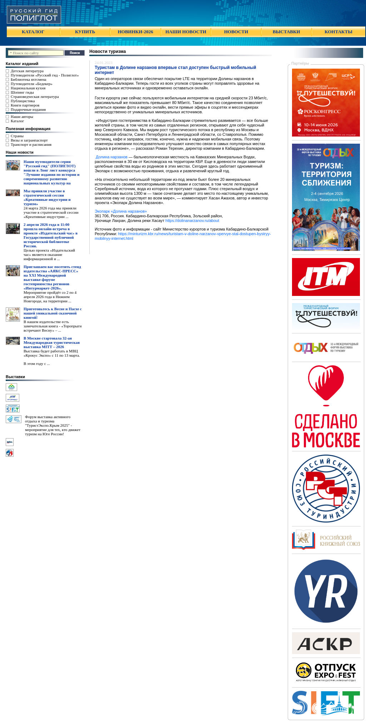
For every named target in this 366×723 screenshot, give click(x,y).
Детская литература (27, 71)
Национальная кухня (28, 88)
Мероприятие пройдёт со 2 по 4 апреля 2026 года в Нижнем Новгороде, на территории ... (50, 296)
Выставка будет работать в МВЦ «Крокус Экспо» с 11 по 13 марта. (52, 353)
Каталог (17, 121)
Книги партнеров (25, 105)
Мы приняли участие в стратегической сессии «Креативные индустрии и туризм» (47, 197)
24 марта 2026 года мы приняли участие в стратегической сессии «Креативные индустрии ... (51, 212)
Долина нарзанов (111, 157)
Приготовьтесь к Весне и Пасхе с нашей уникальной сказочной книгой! (53, 313)
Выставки (15, 377)
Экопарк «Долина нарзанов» (121, 211)
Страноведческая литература (35, 96)
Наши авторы (22, 116)
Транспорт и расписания (31, 144)
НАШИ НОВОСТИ (185, 31)
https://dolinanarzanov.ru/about (192, 220)
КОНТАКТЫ (338, 31)
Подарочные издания (28, 109)
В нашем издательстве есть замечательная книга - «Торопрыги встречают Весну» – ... (52, 326)
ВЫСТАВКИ (286, 31)
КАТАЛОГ (33, 31)
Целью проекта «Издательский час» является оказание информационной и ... (49, 254)
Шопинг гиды (22, 92)
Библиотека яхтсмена (28, 79)
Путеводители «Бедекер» (32, 83)
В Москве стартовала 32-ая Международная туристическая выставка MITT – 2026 (52, 342)
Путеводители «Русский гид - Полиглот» (45, 75)
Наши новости (20, 152)
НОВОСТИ (236, 31)
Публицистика (23, 101)
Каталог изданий (22, 63)
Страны (17, 136)
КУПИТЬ (85, 31)
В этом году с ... (37, 363)
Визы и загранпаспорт (29, 140)
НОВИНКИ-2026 (135, 31)
